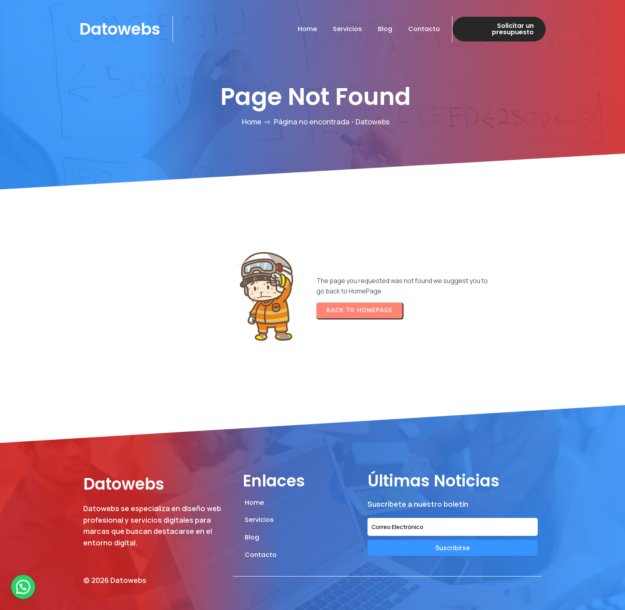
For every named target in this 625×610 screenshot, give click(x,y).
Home (251, 121)
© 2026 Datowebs (114, 580)
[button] (23, 587)
